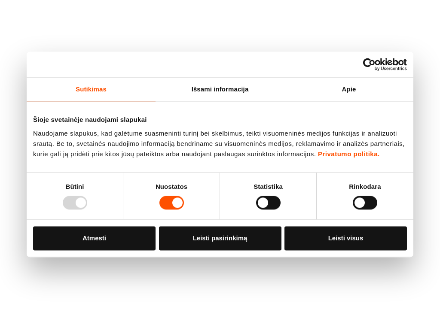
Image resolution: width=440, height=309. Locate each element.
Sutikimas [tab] (91, 89)
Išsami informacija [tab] (220, 89)
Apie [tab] (349, 89)
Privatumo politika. (349, 154)
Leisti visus (346, 238)
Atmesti (94, 238)
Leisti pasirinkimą (220, 238)
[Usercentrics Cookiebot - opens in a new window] (369, 64)
